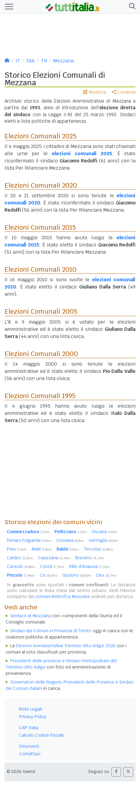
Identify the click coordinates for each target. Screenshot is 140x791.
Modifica (94, 92)
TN (44, 61)
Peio (17, 549)
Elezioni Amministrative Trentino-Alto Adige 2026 (66, 645)
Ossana (105, 531)
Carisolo (21, 566)
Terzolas (98, 549)
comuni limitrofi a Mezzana (63, 596)
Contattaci (29, 753)
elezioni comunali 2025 (82, 153)
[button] (131, 7)
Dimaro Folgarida (29, 540)
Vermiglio (103, 540)
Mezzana (63, 61)
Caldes (20, 557)
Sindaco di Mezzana (30, 615)
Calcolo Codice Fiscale (41, 735)
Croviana (70, 540)
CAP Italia (28, 727)
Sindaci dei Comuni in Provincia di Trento (51, 630)
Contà (52, 566)
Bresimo (89, 557)
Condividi (123, 92)
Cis (49, 575)
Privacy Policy (32, 716)
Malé (42, 549)
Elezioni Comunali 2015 (40, 227)
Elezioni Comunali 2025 (40, 136)
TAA (30, 61)
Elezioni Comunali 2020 (41, 185)
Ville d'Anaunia (89, 566)
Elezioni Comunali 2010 (40, 269)
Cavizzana (54, 557)
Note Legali (30, 709)
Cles (106, 575)
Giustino (76, 575)
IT (18, 61)
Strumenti (29, 746)
